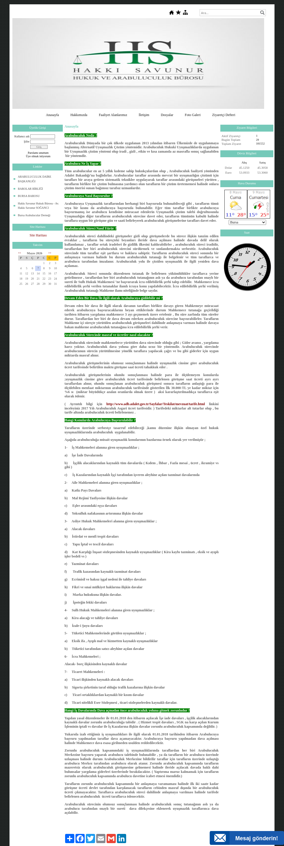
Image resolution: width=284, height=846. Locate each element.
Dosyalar (167, 115)
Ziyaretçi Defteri (223, 115)
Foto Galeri (192, 115)
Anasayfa (52, 115)
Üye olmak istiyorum (38, 156)
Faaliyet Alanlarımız (113, 115)
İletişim (144, 115)
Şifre (26, 141)
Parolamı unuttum (38, 152)
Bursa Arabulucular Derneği (34, 215)
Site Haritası (38, 235)
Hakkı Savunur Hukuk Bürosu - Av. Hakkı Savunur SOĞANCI (38, 206)
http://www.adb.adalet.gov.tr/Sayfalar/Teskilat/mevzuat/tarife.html (155, 404)
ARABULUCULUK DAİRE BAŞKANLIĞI (34, 179)
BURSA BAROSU (29, 196)
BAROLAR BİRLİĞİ (30, 188)
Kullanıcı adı (21, 136)
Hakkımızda (79, 115)
